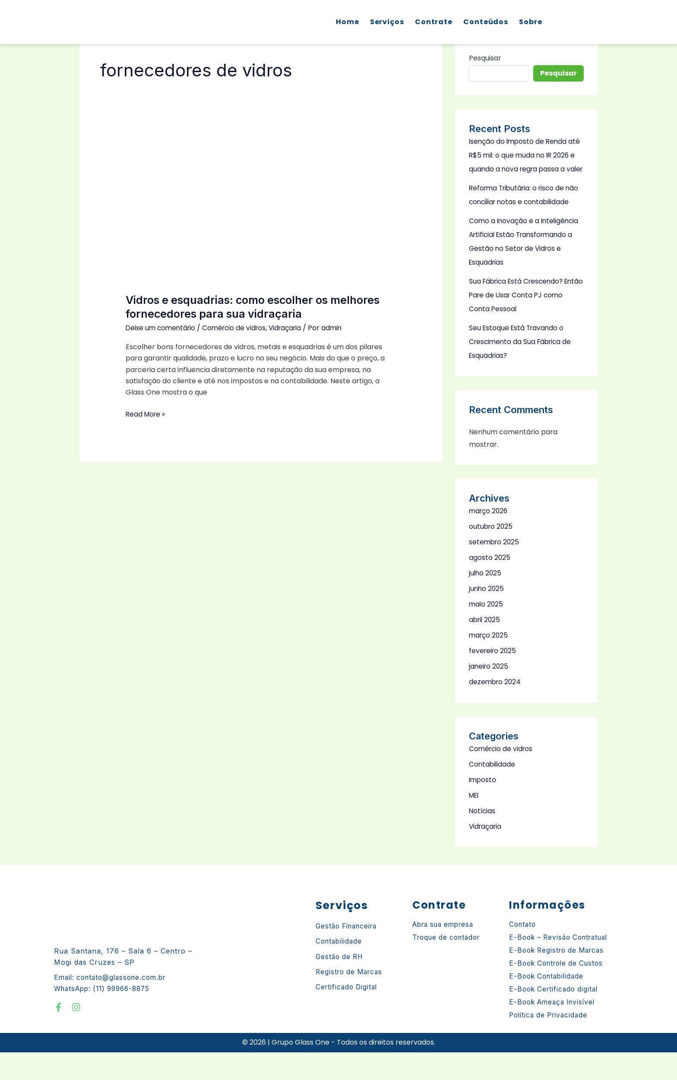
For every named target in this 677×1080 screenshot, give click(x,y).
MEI (475, 823)
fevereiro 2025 (493, 678)
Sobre (529, 22)
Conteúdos (484, 22)
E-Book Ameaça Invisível (555, 1030)
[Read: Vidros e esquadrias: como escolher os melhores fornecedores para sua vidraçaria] (261, 212)
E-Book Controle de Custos (559, 991)
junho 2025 (487, 616)
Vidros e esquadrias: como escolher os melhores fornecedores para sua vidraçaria (257, 306)
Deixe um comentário (162, 328)
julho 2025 (486, 601)
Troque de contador (449, 965)
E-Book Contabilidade (548, 1004)
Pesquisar (485, 58)
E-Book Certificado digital (555, 1017)
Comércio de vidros (239, 328)
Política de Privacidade (550, 1043)
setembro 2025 (495, 570)
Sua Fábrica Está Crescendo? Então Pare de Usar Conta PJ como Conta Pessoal (518, 322)
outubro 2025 (491, 554)
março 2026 (489, 538)
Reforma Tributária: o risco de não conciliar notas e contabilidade (519, 215)
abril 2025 (485, 647)
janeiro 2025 (489, 694)
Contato (523, 952)
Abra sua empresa (446, 952)
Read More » (146, 414)
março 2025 (489, 663)
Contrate (432, 22)
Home (346, 22)
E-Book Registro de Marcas (559, 978)
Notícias (483, 838)
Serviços (386, 22)
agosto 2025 (490, 585)
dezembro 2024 (496, 709)
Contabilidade (492, 792)
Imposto (483, 807)
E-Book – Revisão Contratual (562, 965)
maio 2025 (486, 632)
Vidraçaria (292, 328)
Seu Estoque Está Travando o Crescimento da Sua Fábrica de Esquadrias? (522, 369)
